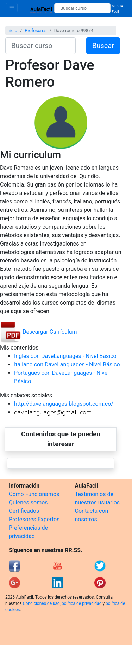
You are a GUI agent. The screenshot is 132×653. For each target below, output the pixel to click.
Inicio (11, 30)
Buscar (103, 45)
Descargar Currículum (38, 331)
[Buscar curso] (82, 8)
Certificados (24, 511)
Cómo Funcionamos (34, 494)
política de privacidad (81, 603)
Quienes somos (28, 502)
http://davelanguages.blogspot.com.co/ (63, 403)
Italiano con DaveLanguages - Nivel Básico (67, 364)
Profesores (35, 30)
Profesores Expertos (34, 519)
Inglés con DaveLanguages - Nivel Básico (65, 356)
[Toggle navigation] (12, 7)
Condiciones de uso (41, 603)
